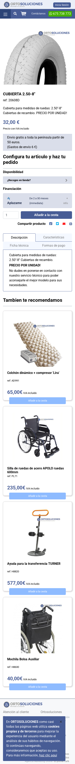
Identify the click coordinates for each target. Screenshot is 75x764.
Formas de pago (53, 245)
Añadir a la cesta (37, 400)
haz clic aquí (48, 755)
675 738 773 (60, 14)
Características (53, 237)
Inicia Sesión (62, 5)
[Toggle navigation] (5, 14)
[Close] (61, 721)
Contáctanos (38, 13)
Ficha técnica (19, 245)
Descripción (19, 237)
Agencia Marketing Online (38, 761)
